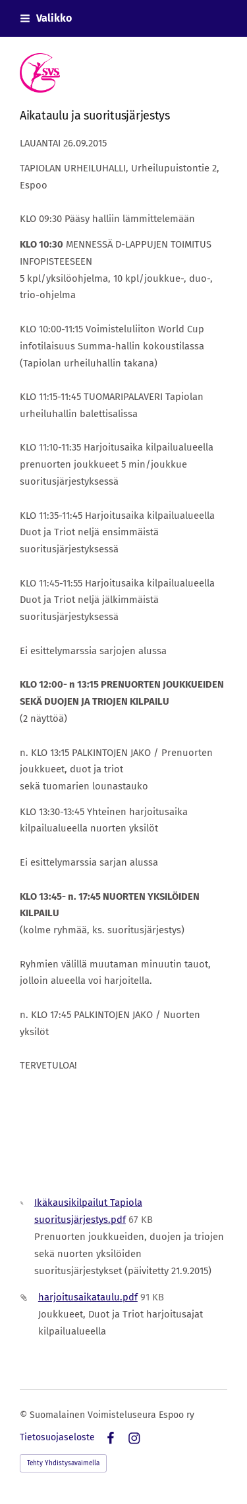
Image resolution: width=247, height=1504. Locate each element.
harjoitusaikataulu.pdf (88, 1297)
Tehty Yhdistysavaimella (63, 1463)
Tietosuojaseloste (57, 1437)
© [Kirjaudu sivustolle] (25, 1415)
